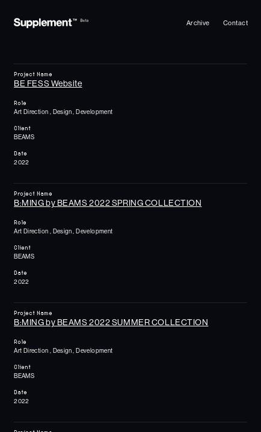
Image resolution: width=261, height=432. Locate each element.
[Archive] (198, 23)
